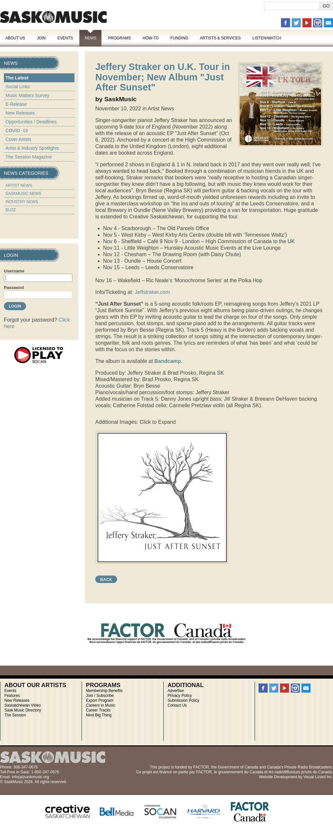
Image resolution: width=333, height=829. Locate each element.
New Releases (20, 113)
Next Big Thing (99, 715)
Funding (179, 38)
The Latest (17, 77)
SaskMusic (53, 17)
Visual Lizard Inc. (318, 777)
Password (14, 287)
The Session (15, 715)
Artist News (19, 185)
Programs (119, 38)
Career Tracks (98, 710)
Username (14, 271)
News (90, 38)
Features (12, 695)
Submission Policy (183, 700)
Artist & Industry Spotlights (32, 148)
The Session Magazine (29, 156)
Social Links (18, 86)
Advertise (175, 690)
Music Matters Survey (27, 95)
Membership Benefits (104, 690)
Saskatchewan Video (22, 705)
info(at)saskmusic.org (30, 777)
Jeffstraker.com (152, 292)
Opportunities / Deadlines (31, 121)
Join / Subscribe (99, 695)
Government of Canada (238, 767)
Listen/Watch (266, 38)
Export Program (99, 700)
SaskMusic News (23, 193)
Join (41, 38)
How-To (151, 38)
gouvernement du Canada (240, 772)
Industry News (22, 202)
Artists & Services (220, 38)
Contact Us (177, 705)
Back (106, 579)
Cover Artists (18, 139)
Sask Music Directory (22, 710)
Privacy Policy (179, 695)
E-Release (16, 104)
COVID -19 (17, 130)
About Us (15, 38)
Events (65, 38)
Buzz (11, 210)
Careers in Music (100, 705)
